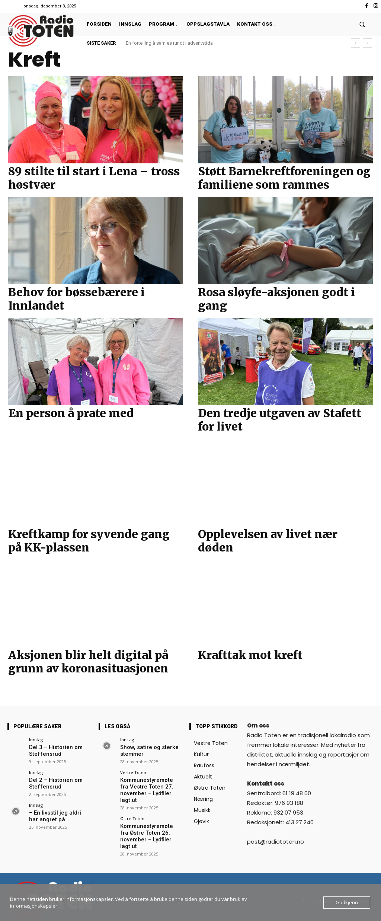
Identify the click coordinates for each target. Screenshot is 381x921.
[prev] (355, 43)
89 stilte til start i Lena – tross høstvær (94, 178)
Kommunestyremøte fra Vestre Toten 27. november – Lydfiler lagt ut (150, 783)
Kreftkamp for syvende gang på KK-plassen (89, 540)
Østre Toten (132, 807)
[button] (362, 24)
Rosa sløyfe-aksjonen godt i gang (276, 299)
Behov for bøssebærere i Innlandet (76, 299)
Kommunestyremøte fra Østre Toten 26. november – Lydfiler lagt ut (149, 820)
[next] (367, 43)
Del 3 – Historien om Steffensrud (51, 749)
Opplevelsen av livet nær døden (267, 540)
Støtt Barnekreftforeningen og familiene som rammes (284, 178)
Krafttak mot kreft (250, 655)
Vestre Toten (133, 770)
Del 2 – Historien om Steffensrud (51, 780)
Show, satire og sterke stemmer (145, 749)
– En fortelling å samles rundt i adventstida (167, 43)
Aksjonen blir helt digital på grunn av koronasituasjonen (88, 661)
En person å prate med (71, 413)
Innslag (36, 740)
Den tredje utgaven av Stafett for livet (279, 420)
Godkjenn (347, 902)
